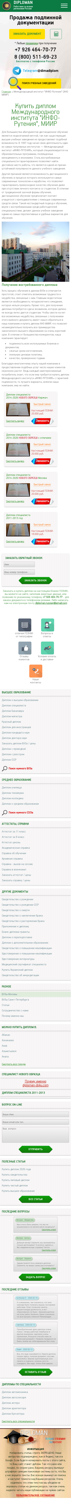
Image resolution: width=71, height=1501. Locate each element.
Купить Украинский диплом (17, 970)
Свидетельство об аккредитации (20, 975)
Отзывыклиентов (24, 658)
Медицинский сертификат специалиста (24, 964)
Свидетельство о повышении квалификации (27, 948)
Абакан (6, 1035)
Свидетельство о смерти (16, 910)
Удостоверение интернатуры (18, 959)
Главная (6, 91)
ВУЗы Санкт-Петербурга (15, 999)
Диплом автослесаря (14, 1400)
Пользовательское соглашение (35, 1498)
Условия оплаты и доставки (47, 658)
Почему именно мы (13, 1016)
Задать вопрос (35, 1280)
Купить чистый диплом (15, 1188)
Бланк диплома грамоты (16, 932)
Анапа (5, 1056)
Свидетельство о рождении (17, 899)
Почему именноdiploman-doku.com (36, 1083)
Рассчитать (56, 34)
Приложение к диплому (15, 926)
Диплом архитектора (14, 1411)
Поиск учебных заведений (39, 83)
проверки (32, 43)
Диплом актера (11, 1406)
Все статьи (36, 1202)
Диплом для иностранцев (16, 727)
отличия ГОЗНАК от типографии (24, 635)
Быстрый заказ (42, 404)
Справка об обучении (14, 853)
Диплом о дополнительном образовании (25, 942)
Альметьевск (9, 1051)
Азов (4, 1045)
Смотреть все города (14, 1064)
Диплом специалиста (14, 705)
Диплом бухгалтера (13, 1416)
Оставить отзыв (35, 1375)
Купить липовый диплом (15, 1183)
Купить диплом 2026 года (16, 1172)
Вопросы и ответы (47, 635)
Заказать (42, 421)
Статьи (5, 1005)
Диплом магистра (12, 716)
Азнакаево (8, 1040)
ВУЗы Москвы (9, 994)
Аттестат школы (11, 842)
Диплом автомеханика (15, 1395)
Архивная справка (12, 858)
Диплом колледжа (12, 798)
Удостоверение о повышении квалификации (27, 953)
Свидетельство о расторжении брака (23, 921)
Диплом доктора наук (14, 738)
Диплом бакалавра (13, 711)
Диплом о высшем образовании (20, 700)
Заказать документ (27, 34)
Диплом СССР (9, 759)
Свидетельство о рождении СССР (20, 904)
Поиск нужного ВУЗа (20, 768)
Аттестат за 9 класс (13, 837)
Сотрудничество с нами (15, 1010)
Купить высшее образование (18, 1194)
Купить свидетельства (14, 1177)
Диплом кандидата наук (16, 732)
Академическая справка (16, 848)
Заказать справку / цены (16, 880)
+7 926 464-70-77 (35, 50)
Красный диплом (11, 721)
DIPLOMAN (34, 1436)
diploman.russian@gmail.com (51, 603)
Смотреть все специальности (18, 1424)
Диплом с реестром (13, 754)
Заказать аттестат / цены (16, 875)
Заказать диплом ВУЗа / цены (19, 743)
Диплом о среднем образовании (20, 803)
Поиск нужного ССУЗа (21, 812)
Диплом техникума (13, 793)
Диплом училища (12, 787)
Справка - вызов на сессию (17, 864)
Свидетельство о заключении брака (22, 915)
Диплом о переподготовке (17, 937)
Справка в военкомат (14, 869)
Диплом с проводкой (14, 749)
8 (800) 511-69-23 (35, 57)
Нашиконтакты (35, 681)
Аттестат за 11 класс (14, 831)
